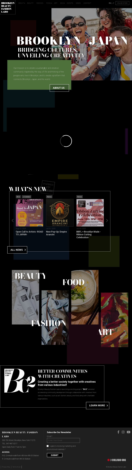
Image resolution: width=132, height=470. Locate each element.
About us (59, 94)
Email (49, 436)
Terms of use (16, 467)
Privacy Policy (6, 467)
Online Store (122, 3)
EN (110, 3)
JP (113, 3)
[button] (107, 274)
